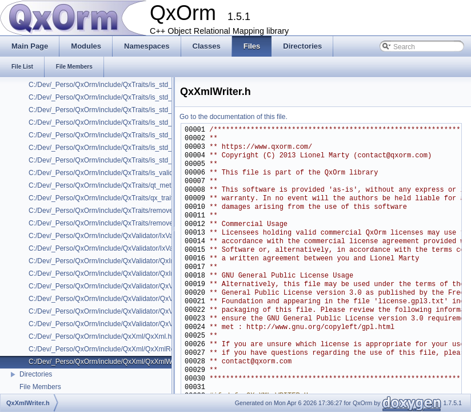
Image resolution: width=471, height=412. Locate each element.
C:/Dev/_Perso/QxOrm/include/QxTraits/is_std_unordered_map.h (127, 122)
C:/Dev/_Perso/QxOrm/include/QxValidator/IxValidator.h (113, 236)
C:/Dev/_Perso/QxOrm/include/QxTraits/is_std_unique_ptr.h (119, 110)
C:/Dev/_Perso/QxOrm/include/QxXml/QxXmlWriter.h (109, 362)
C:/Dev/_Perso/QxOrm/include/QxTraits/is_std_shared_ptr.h (119, 97)
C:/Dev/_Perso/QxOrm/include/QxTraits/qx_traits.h (105, 198)
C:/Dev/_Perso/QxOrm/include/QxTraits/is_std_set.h (108, 85)
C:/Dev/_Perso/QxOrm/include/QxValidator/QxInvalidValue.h (120, 261)
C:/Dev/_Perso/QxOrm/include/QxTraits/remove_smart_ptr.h (120, 223)
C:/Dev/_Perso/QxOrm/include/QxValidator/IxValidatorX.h (115, 248)
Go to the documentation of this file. (233, 117)
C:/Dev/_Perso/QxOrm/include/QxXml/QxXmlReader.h (111, 349)
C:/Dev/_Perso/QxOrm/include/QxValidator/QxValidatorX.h (117, 324)
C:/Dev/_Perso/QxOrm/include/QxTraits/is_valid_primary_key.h (124, 173)
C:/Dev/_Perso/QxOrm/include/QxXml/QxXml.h (100, 336)
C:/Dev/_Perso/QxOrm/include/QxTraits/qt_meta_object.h (116, 185)
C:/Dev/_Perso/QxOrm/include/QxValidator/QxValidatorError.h (122, 299)
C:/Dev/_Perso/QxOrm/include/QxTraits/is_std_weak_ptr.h (117, 160)
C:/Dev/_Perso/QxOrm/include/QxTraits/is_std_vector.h (112, 148)
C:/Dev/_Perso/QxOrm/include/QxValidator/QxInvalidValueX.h (122, 274)
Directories (35, 374)
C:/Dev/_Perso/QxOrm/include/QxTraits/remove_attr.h (110, 211)
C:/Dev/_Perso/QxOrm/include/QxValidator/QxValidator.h (115, 286)
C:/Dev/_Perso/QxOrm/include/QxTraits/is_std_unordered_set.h (125, 135)
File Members (40, 387)
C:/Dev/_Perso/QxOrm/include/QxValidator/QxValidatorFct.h (119, 311)
